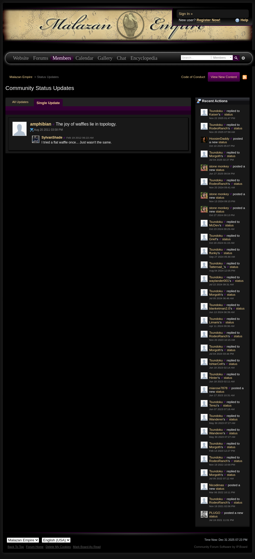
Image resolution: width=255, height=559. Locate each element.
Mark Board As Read (87, 546)
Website (21, 58)
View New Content (224, 77)
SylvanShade (52, 137)
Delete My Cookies (58, 546)
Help (241, 20)
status (228, 114)
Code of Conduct (193, 77)
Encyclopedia (143, 58)
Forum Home (34, 546)
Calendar (84, 58)
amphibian (40, 124)
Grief (212, 239)
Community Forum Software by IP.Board (220, 546)
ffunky (213, 253)
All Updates (20, 102)
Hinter (213, 377)
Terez (213, 405)
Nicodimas (216, 485)
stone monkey (219, 166)
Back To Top (16, 546)
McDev (214, 225)
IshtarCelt (216, 364)
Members (62, 58)
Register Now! (208, 20)
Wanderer (216, 419)
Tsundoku (216, 111)
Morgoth (215, 156)
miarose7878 (218, 388)
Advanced (243, 58)
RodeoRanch (218, 128)
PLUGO (214, 512)
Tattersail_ (216, 266)
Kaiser (213, 114)
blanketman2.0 (219, 308)
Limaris (214, 322)
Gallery (105, 58)
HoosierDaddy (219, 138)
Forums (40, 58)
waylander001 (219, 280)
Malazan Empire (20, 77)
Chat (121, 58)
